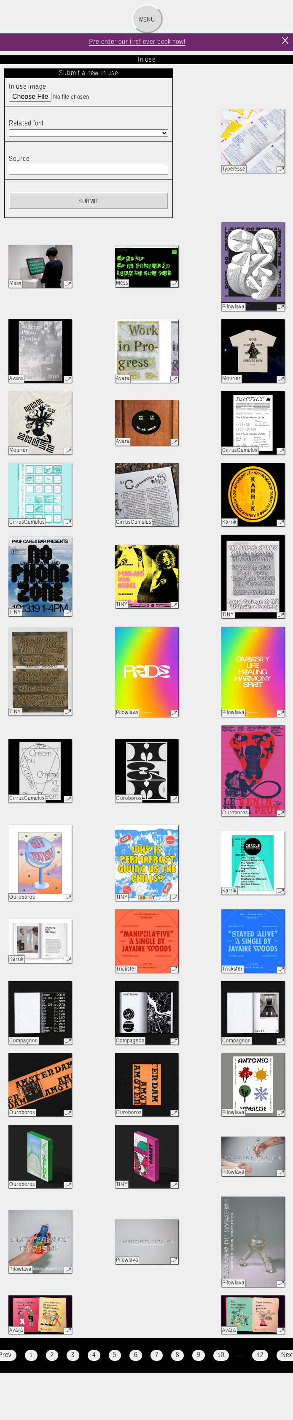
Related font (26, 123)
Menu (147, 20)
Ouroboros (129, 798)
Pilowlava (233, 307)
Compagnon (23, 1041)
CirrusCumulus (240, 450)
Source (19, 159)
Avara (16, 378)
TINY (15, 612)
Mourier (231, 378)
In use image (27, 87)
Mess (15, 283)
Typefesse (233, 169)
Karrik (229, 522)
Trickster (126, 969)
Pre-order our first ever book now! (137, 42)
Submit (88, 201)
